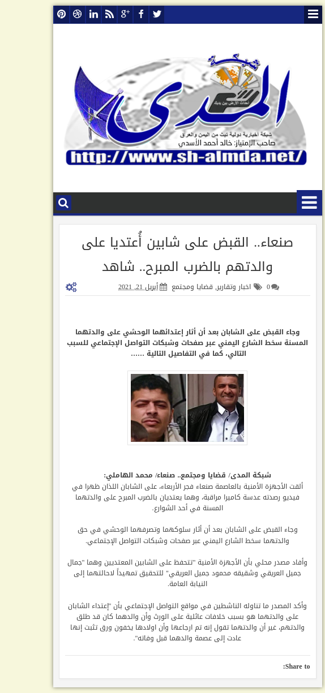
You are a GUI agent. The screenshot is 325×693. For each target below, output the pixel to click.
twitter (132, 14)
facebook (116, 14)
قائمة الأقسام (284, 203)
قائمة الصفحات (288, 15)
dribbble (52, 14)
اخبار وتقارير (209, 287)
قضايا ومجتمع (167, 287)
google (100, 14)
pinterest (36, 14)
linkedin (68, 14)
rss (84, 14)
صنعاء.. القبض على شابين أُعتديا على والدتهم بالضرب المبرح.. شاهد (162, 254)
